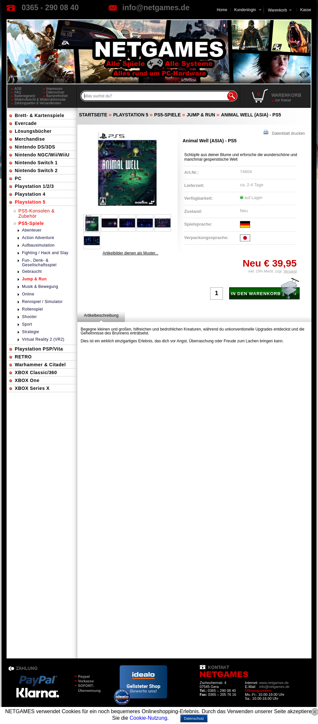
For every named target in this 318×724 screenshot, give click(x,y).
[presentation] (101, 315)
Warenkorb (277, 9)
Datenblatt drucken (284, 133)
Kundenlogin (247, 10)
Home (222, 10)
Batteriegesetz (24, 96)
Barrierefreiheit (57, 96)
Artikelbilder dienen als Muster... (130, 253)
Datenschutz (55, 92)
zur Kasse (283, 100)
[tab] (101, 315)
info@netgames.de (155, 7)
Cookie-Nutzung (148, 718)
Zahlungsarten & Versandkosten (37, 103)
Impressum (54, 88)
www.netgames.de (273, 683)
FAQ (17, 92)
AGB (17, 88)
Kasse (305, 10)
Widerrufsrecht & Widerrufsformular (40, 99)
